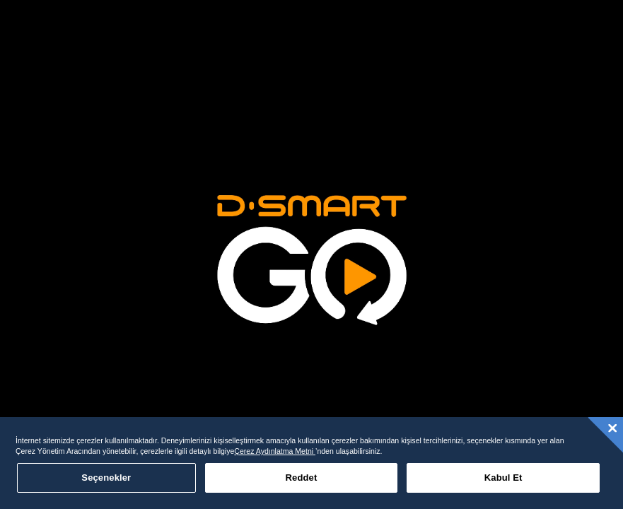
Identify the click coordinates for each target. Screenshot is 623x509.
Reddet (302, 477)
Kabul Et (503, 477)
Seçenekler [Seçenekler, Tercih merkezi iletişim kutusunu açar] (106, 477)
